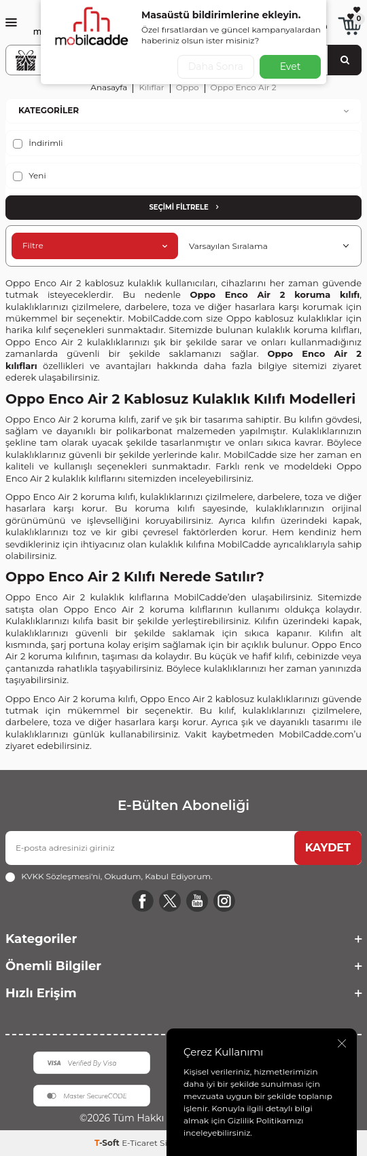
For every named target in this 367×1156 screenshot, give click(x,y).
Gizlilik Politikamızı (266, 1120)
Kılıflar (151, 87)
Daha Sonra (215, 66)
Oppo (187, 87)
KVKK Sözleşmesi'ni (61, 876)
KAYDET (328, 847)
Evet (290, 66)
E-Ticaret (140, 1143)
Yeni (29, 175)
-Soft (108, 1143)
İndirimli (38, 143)
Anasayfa (108, 87)
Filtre (94, 245)
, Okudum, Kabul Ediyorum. (108, 876)
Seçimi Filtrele (183, 207)
